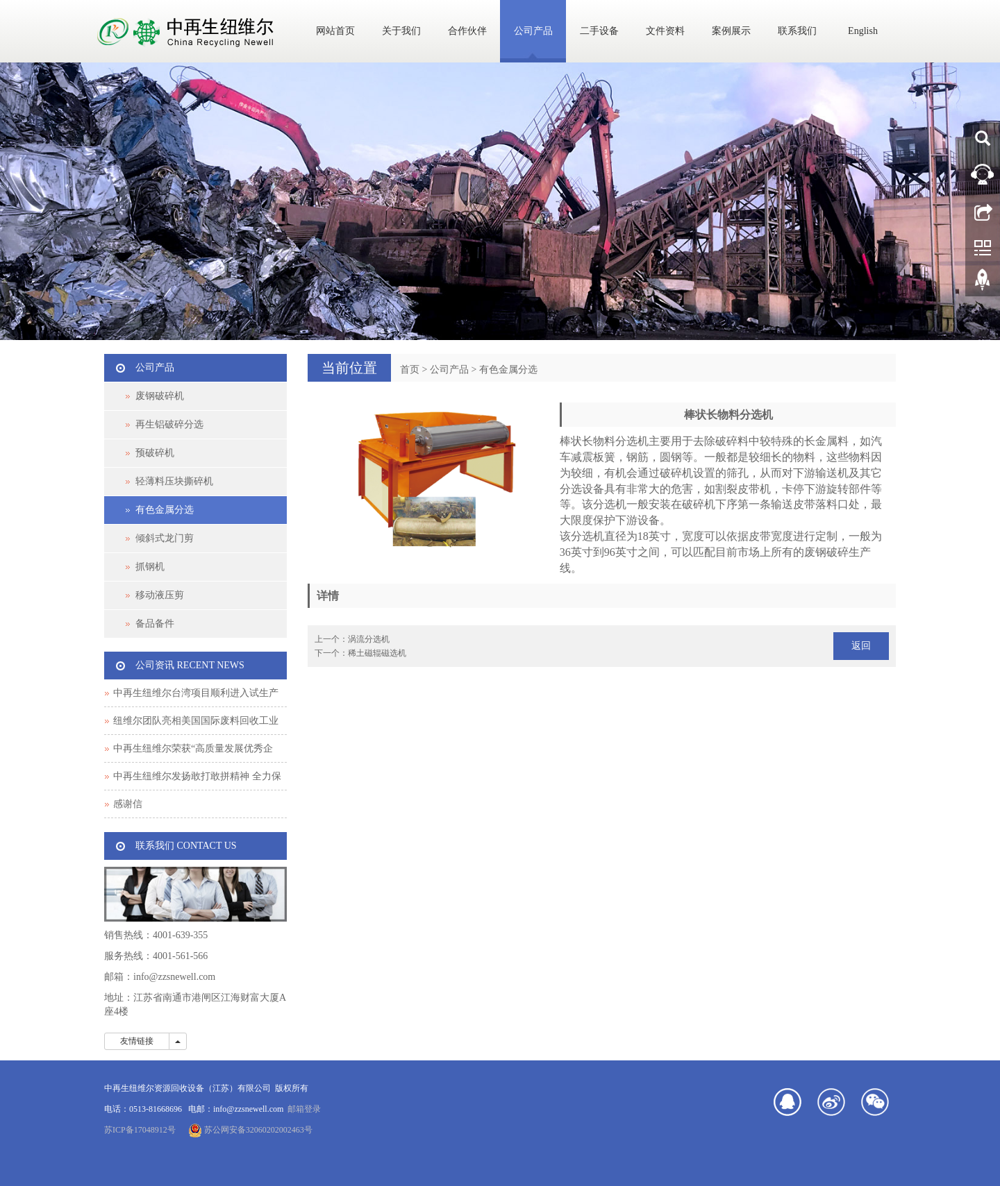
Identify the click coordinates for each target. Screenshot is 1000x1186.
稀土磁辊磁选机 (377, 653)
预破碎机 (154, 453)
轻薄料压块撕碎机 (174, 481)
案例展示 (731, 31)
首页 (409, 369)
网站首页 (335, 31)
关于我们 (401, 31)
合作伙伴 (467, 31)
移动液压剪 (159, 595)
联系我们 (797, 31)
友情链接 (137, 1041)
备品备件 (154, 623)
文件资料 (665, 31)
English (863, 31)
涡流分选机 (369, 639)
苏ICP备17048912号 (140, 1130)
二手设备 (599, 31)
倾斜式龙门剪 (164, 538)
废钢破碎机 (159, 396)
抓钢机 (150, 566)
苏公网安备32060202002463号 (250, 1130)
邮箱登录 (304, 1109)
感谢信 (127, 804)
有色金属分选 (508, 369)
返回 (861, 646)
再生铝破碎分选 (169, 424)
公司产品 (533, 31)
